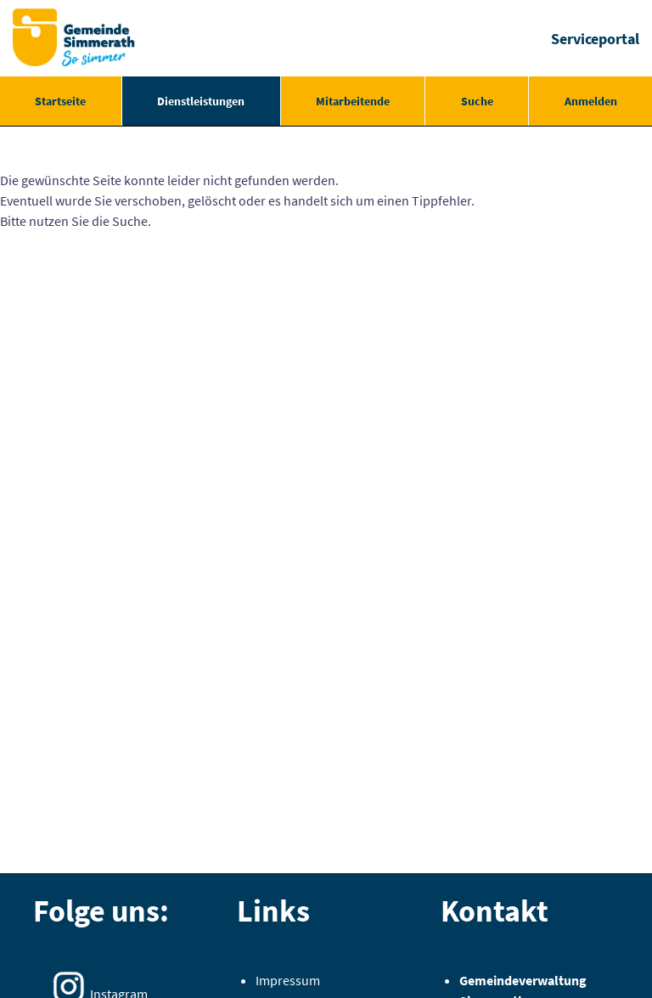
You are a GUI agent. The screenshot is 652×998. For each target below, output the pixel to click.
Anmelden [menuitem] (591, 101)
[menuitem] (60, 101)
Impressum (288, 980)
